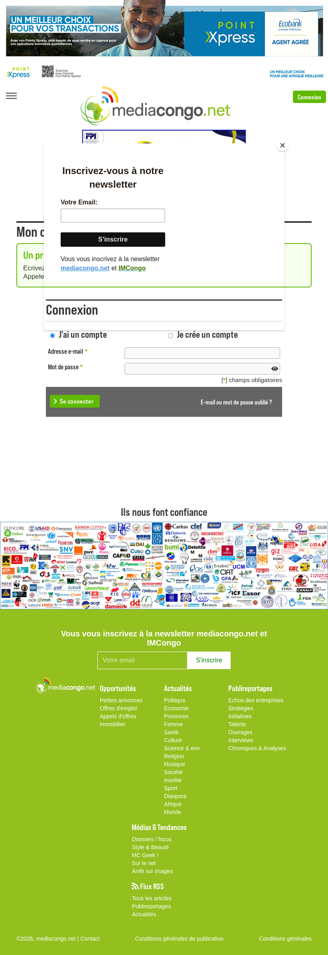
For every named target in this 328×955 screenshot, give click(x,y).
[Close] (282, 145)
